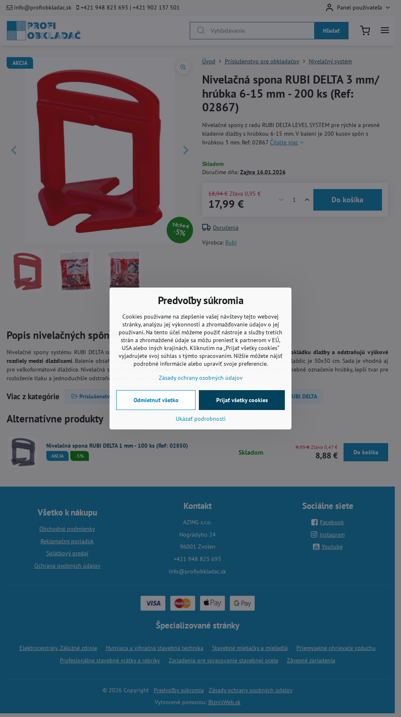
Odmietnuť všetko (156, 400)
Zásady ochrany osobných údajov (201, 377)
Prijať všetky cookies (242, 400)
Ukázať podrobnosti (201, 418)
